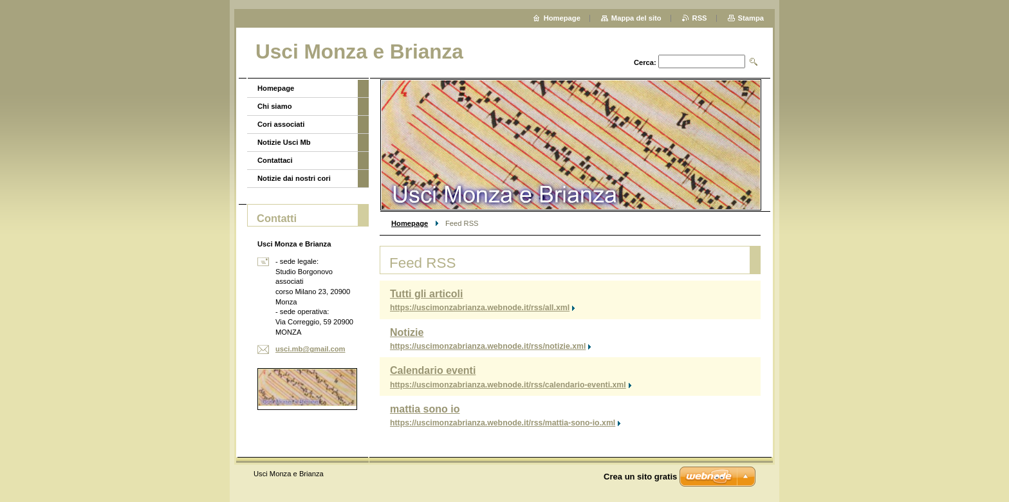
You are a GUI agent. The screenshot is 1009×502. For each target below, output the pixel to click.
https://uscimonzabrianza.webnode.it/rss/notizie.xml (488, 346)
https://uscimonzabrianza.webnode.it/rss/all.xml (479, 307)
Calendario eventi (433, 370)
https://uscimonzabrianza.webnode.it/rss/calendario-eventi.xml (508, 384)
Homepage (409, 223)
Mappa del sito (636, 18)
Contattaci (275, 160)
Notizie (406, 332)
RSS (699, 18)
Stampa (751, 18)
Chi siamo (274, 106)
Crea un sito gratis (640, 476)
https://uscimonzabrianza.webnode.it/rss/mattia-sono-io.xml (502, 422)
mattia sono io (424, 409)
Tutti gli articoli (426, 293)
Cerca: (645, 62)
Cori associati (280, 124)
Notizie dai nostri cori (294, 178)
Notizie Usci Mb (284, 142)
